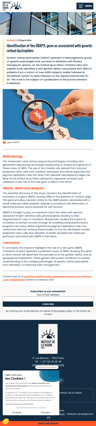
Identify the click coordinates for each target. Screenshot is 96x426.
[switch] (84, 6)
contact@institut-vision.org (48, 365)
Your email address (48, 294)
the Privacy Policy (63, 311)
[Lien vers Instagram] (61, 380)
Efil (48, 417)
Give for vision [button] (48, 423)
